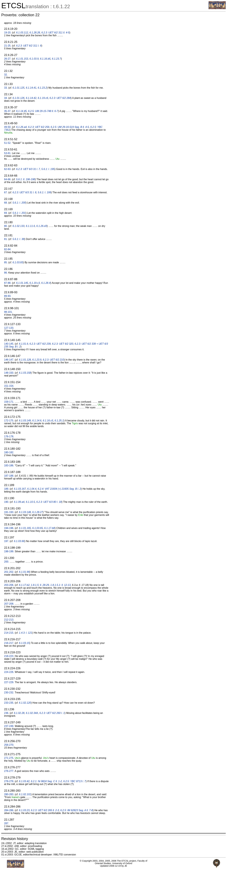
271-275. (9, 758)
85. (6, 262)
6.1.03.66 (19, 541)
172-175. (9, 420)
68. (6, 202)
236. (6, 713)
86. (6, 272)
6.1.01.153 (22, 58)
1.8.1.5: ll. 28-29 (40, 585)
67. (6, 192)
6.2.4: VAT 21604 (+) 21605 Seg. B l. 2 (59, 488)
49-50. (7, 127)
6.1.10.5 (30, 502)
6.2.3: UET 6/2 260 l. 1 (52, 713)
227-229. (9, 682)
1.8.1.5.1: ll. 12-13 (60, 585)
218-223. (9, 656)
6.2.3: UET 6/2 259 (38, 127)
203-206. (9, 585)
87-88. (7, 283)
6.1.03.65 (37, 528)
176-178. (9, 436)
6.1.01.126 (18, 98)
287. (6, 823)
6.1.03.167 (20, 488)
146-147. (9, 359)
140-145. (9, 343)
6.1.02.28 (19, 713)
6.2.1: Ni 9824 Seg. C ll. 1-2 (46, 781)
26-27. (7, 58)
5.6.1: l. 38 (18, 239)
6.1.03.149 (25, 420)
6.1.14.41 (31, 87)
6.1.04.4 (31, 488)
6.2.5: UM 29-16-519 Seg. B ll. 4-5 (70, 127)
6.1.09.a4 (19, 502)
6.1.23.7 (56, 58)
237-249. (9, 726)
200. (6, 561)
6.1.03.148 (25, 512)
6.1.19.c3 (34, 283)
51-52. (7, 143)
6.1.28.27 (37, 512)
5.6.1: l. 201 (19, 213)
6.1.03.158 (25, 372)
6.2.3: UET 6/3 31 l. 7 (28, 169)
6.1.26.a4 (21, 127)
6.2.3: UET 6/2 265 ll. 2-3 (45, 810)
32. (6, 74)
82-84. (7, 249)
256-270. (9, 745)
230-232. (9, 692)
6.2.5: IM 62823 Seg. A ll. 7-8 (76, 810)
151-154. (9, 386)
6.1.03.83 (17, 262)
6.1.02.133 (18, 226)
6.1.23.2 (42, 87)
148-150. (9, 372)
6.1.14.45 (21, 111)
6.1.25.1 (59, 420)
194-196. (9, 528)
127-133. (9, 328)
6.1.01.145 (22, 283)
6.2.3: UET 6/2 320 (62, 343)
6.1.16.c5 (48, 420)
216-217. (9, 643)
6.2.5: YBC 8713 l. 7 (74, 781)
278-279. (9, 781)
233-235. (9, 702)
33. (6, 87)
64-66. (7, 179)
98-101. (8, 312)
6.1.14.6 (36, 420)
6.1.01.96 (24, 572)
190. (6, 502)
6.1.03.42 (24, 781)
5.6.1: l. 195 (48, 169)
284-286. (9, 810)
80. (6, 226)
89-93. (7, 296)
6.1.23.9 (36, 359)
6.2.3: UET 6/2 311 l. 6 (28, 45)
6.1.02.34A (32, 713)
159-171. (9, 401)
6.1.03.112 (22, 32)
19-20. (7, 32)
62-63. (7, 169)
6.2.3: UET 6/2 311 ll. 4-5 (55, 32)
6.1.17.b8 (49, 528)
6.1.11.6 (30, 226)
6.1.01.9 (23, 343)
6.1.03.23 (24, 810)
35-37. (7, 111)
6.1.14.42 (31, 98)
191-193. (9, 512)
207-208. (9, 603)
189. (6, 488)
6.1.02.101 (25, 794)
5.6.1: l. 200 (19, 202)
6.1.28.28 (34, 32)
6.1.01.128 (25, 359)
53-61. (7, 153)
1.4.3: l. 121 (25, 632)
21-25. (7, 45)
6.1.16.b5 (45, 58)
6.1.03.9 (34, 58)
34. (6, 98)
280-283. (9, 794)
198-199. (9, 551)
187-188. (9, 475)
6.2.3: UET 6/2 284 (60, 98)
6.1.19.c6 (43, 98)
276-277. (9, 771)
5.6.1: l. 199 (44, 192)
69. (6, 213)
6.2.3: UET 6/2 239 (40, 343)
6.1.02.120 (25, 702)
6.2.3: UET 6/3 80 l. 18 (49, 502)
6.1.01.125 (18, 87)
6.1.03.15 (24, 643)
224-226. (9, 672)
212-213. (9, 619)
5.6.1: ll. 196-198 (25, 179)
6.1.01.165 (25, 528)
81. (6, 239)
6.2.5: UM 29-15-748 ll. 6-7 (43, 111)
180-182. (9, 452)
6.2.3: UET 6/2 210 (53, 359)
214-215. (9, 632)
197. (6, 541)
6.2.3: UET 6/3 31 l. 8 (24, 192)
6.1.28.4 (45, 283)
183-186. (9, 465)
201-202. (9, 572)
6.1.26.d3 (41, 226)
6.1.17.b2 (24, 585)
